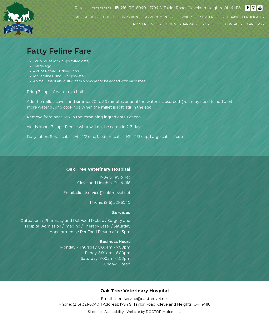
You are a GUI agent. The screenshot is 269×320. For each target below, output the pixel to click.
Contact (232, 24)
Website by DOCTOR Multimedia (153, 312)
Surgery (207, 17)
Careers (254, 24)
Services (185, 17)
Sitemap (95, 312)
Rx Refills (211, 24)
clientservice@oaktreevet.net (103, 192)
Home (75, 17)
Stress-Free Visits (145, 24)
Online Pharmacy (181, 24)
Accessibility (114, 312)
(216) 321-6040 (132, 8)
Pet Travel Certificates (243, 17)
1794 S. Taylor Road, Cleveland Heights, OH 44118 (195, 8)
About (90, 17)
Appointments (158, 17)
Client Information (120, 17)
